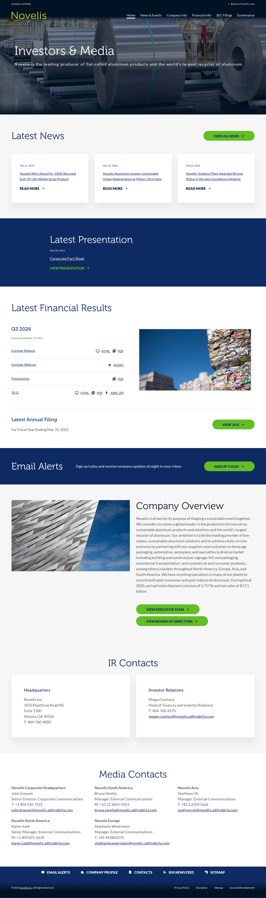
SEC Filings (224, 15)
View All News (226, 136)
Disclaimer (202, 888)
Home (131, 15)
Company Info (177, 15)
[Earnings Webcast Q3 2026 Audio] (67, 365)
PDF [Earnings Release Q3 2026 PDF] (118, 351)
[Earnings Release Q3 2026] (60, 351)
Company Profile (99, 873)
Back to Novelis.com (243, 3)
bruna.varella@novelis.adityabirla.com (126, 810)
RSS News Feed (178, 873)
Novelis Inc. (26, 888)
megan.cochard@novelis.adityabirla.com (181, 716)
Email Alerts (55, 873)
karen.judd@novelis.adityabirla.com (40, 843)
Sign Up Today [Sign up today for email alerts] (226, 466)
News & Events (151, 15)
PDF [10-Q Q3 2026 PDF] (97, 393)
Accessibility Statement (242, 888)
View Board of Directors (169, 622)
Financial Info (201, 15)
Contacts (140, 873)
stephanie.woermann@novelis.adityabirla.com (132, 843)
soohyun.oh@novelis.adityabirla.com (208, 810)
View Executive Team (165, 610)
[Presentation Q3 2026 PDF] (67, 379)
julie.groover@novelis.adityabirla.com (42, 810)
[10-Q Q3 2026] (50, 393)
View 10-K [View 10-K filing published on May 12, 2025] (230, 425)
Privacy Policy (181, 888)
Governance (246, 15)
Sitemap (214, 873)
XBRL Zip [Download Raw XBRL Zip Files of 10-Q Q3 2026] (114, 393)
